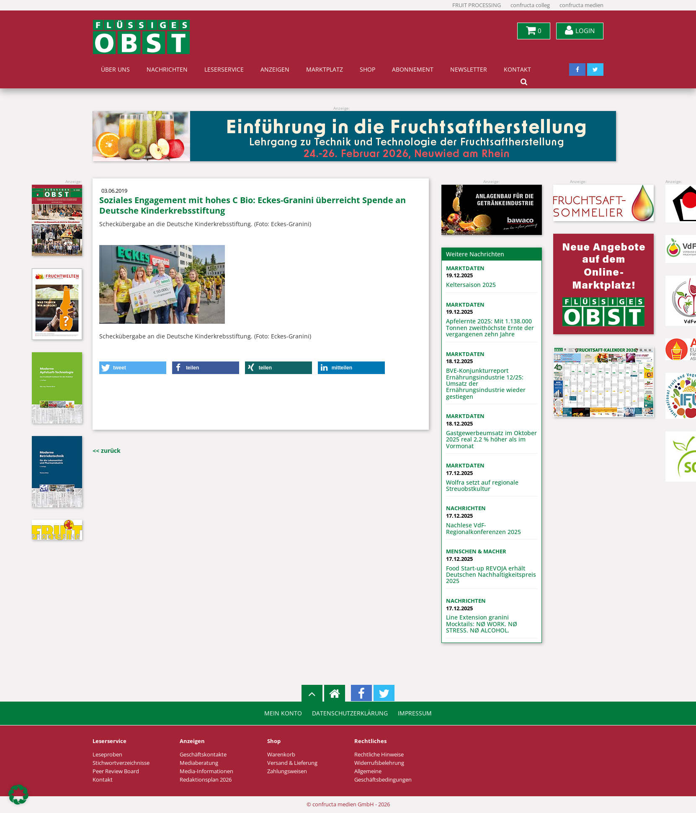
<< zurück (107, 450)
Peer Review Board (116, 771)
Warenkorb (281, 754)
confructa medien (581, 5)
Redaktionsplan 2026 (206, 779)
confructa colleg (530, 5)
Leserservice (224, 69)
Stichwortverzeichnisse (121, 763)
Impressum (415, 713)
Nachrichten (167, 69)
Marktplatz (324, 69)
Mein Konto (283, 713)
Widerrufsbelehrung (379, 763)
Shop (367, 69)
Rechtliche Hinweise (379, 754)
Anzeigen (274, 69)
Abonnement (412, 69)
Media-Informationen (206, 771)
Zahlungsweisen (287, 771)
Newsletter (468, 69)
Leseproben (107, 754)
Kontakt (517, 69)
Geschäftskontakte (203, 754)
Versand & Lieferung (292, 763)
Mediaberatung (199, 763)
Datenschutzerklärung (350, 713)
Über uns (115, 69)
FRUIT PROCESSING (476, 5)
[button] (132, 367)
